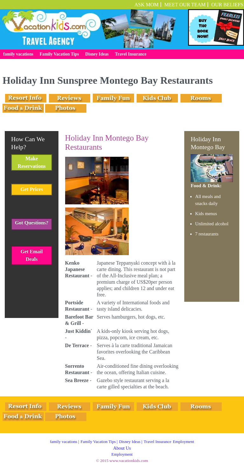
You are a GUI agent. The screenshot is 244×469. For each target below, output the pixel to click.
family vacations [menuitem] (18, 54)
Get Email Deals (32, 255)
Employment (183, 441)
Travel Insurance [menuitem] (130, 54)
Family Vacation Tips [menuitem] (59, 54)
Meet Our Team (185, 4)
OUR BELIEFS (227, 4)
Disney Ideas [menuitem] (97, 54)
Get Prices (31, 189)
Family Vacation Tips (98, 441)
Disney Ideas (129, 441)
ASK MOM (146, 4)
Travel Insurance (157, 441)
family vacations (63, 441)
